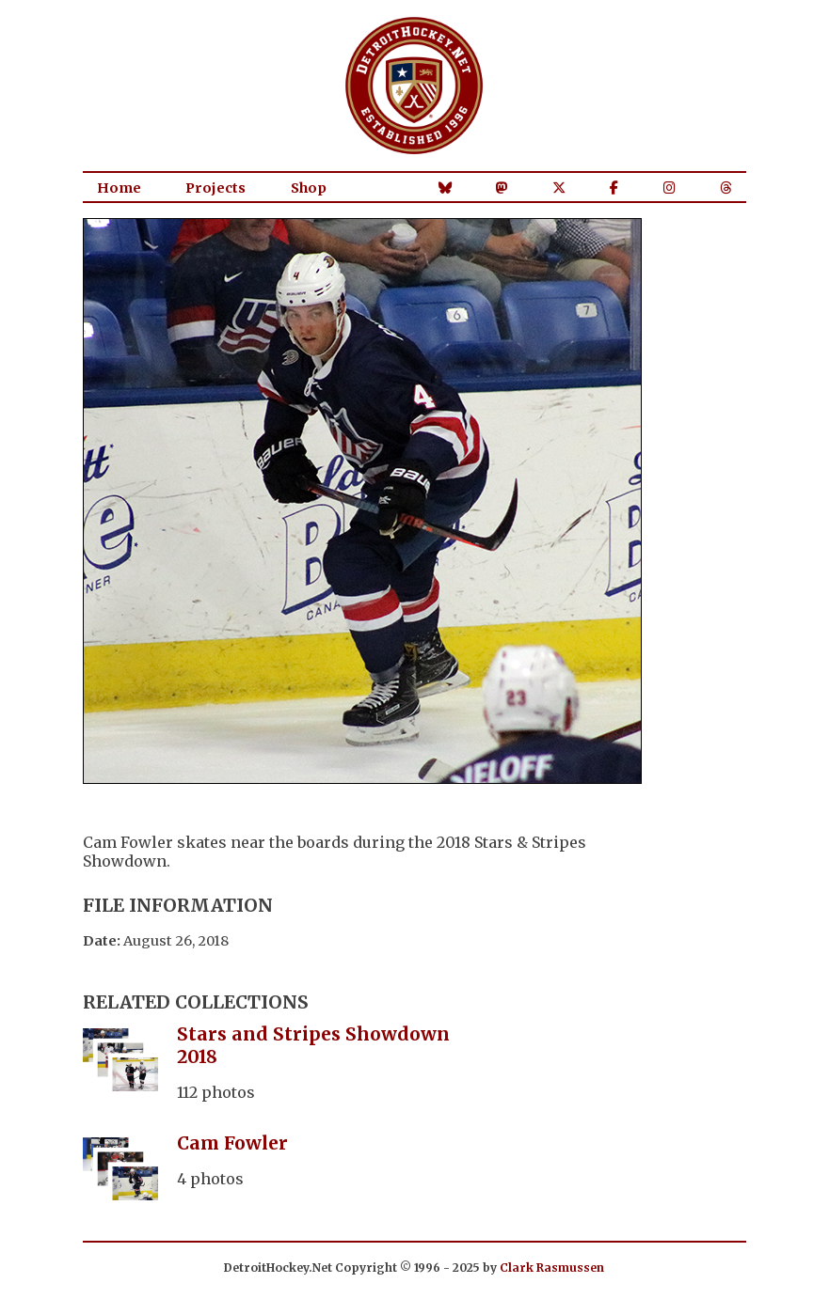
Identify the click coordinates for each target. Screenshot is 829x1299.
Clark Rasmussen (552, 1267)
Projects (215, 188)
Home (119, 188)
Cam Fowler (232, 1143)
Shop (309, 188)
